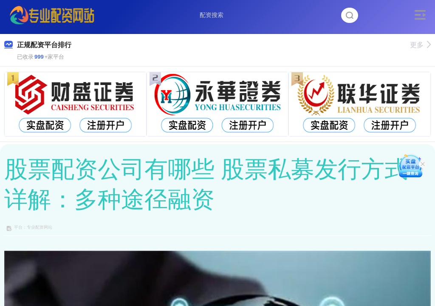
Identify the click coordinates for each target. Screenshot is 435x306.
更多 (420, 44)
